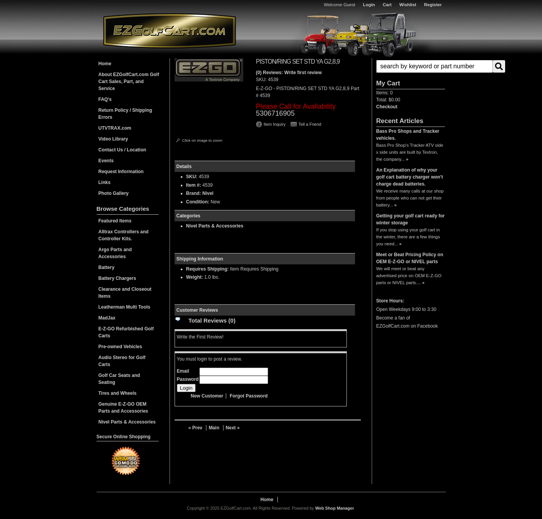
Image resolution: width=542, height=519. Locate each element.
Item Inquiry (275, 124)
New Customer (207, 396)
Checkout (387, 106)
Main (214, 427)
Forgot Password (249, 396)
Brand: (193, 193)
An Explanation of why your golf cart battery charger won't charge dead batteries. (409, 177)
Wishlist (407, 4)
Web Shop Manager (334, 508)
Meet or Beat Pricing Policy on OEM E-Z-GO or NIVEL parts (409, 258)
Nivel (208, 193)
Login (369, 4)
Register (433, 4)
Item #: (194, 185)
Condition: (198, 202)
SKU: (262, 79)
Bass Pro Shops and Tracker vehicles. (408, 134)
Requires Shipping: (207, 269)
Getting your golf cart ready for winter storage (410, 219)
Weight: (194, 277)
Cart (387, 4)
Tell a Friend (309, 124)
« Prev (196, 427)
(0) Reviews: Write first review (289, 72)
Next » (233, 427)
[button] (410, 66)
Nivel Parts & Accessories (215, 226)
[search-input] (434, 66)
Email (183, 371)
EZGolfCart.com (169, 30)
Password (188, 379)
